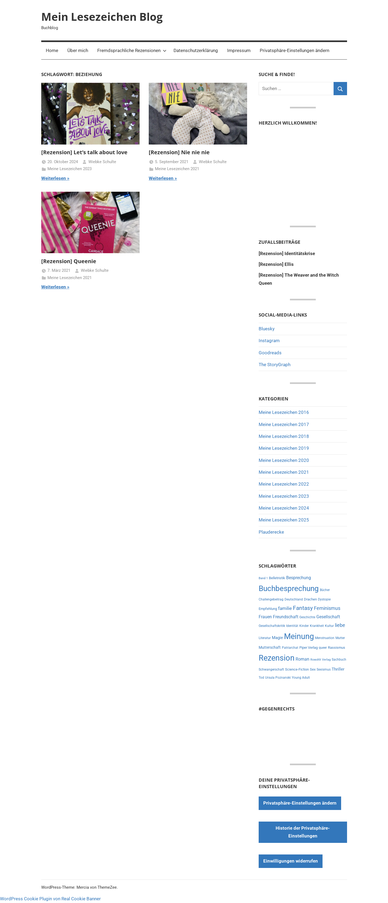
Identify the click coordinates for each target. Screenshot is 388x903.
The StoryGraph (274, 364)
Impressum (239, 50)
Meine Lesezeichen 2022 (284, 484)
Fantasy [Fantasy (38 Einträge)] (303, 608)
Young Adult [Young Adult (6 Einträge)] (301, 677)
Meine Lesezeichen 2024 (284, 508)
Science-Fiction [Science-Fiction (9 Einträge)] (297, 669)
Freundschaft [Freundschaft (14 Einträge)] (285, 616)
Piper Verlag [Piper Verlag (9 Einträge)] (308, 648)
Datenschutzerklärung (196, 50)
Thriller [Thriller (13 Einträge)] (338, 669)
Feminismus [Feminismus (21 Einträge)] (327, 608)
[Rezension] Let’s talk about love (84, 152)
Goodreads (270, 352)
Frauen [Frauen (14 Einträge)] (265, 616)
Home (52, 50)
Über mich (77, 50)
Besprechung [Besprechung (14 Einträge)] (298, 577)
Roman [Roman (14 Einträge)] (302, 659)
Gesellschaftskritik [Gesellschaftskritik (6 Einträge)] (272, 626)
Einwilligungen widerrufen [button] (290, 861)
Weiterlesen (53, 178)
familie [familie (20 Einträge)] (285, 608)
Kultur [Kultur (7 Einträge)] (329, 626)
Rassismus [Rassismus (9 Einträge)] (336, 648)
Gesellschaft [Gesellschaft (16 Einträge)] (328, 616)
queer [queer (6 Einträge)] (323, 648)
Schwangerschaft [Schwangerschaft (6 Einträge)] (271, 669)
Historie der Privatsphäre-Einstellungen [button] (303, 832)
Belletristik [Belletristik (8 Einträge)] (277, 578)
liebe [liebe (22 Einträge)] (340, 625)
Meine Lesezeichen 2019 (284, 448)
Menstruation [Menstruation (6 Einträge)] (324, 638)
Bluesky (267, 328)
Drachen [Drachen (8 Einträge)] (310, 599)
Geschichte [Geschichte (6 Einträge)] (307, 617)
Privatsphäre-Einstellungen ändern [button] (294, 50)
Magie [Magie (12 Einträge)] (277, 637)
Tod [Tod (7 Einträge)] (261, 677)
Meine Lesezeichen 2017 (284, 424)
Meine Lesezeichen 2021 (177, 168)
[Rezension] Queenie (68, 261)
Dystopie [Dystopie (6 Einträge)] (324, 599)
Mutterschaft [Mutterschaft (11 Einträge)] (270, 647)
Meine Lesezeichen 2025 (284, 520)
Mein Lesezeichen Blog (102, 16)
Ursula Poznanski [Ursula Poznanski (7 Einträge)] (278, 677)
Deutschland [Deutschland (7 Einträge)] (294, 599)
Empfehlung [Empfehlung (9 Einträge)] (268, 609)
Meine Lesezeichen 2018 (284, 436)
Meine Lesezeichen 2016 (284, 412)
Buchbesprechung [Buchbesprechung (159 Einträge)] (289, 588)
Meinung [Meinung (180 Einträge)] (299, 636)
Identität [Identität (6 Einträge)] (292, 626)
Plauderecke (271, 532)
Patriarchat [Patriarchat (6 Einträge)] (290, 648)
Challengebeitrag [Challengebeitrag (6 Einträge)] (271, 599)
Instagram (269, 340)
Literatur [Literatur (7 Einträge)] (265, 638)
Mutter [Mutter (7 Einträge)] (340, 638)
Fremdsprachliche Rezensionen (132, 50)
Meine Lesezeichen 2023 (69, 168)
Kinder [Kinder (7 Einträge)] (304, 626)
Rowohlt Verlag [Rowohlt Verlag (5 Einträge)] (320, 659)
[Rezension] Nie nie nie (179, 152)
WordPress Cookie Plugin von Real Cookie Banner (50, 898)
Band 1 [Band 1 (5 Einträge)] (263, 578)
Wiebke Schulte (102, 161)
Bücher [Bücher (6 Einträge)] (325, 590)
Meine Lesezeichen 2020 (284, 460)
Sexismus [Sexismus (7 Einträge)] (324, 669)
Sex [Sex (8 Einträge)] (313, 669)
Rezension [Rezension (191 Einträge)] (277, 657)
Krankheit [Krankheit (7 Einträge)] (317, 626)
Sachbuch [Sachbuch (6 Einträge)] (339, 659)
